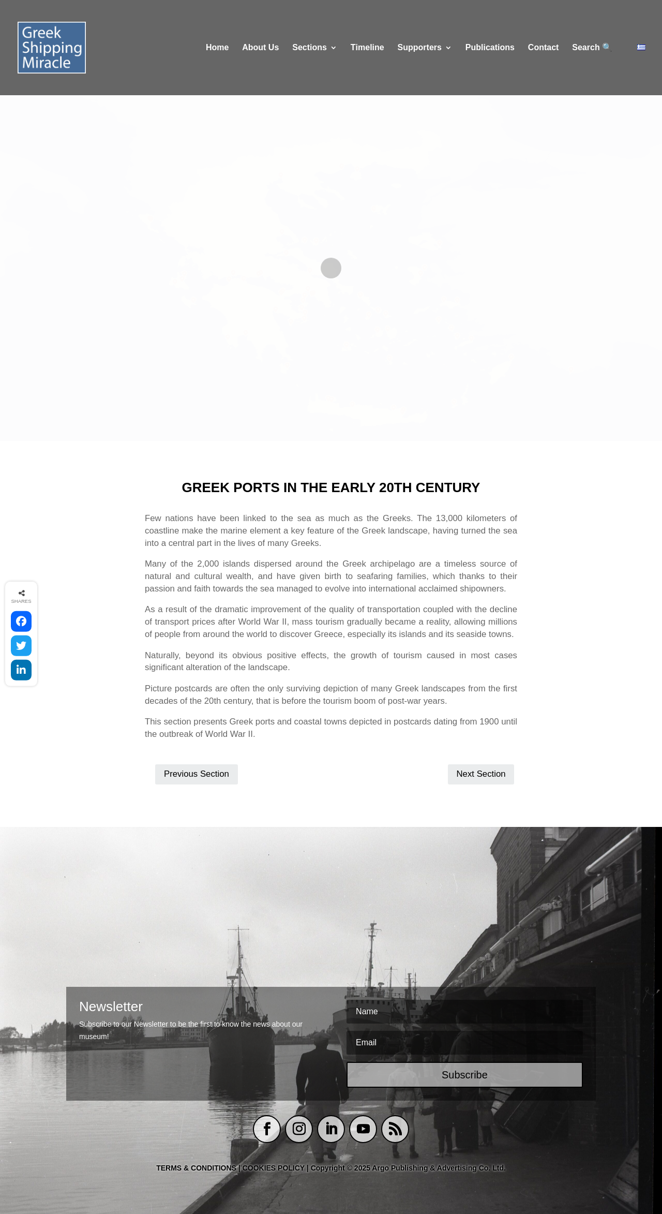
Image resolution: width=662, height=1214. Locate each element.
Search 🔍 (592, 48)
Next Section (480, 774)
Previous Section (196, 774)
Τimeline (367, 48)
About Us (260, 48)
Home (217, 48)
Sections (309, 48)
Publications (490, 48)
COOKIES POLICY (275, 1168)
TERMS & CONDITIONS (196, 1168)
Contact (543, 48)
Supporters (420, 48)
